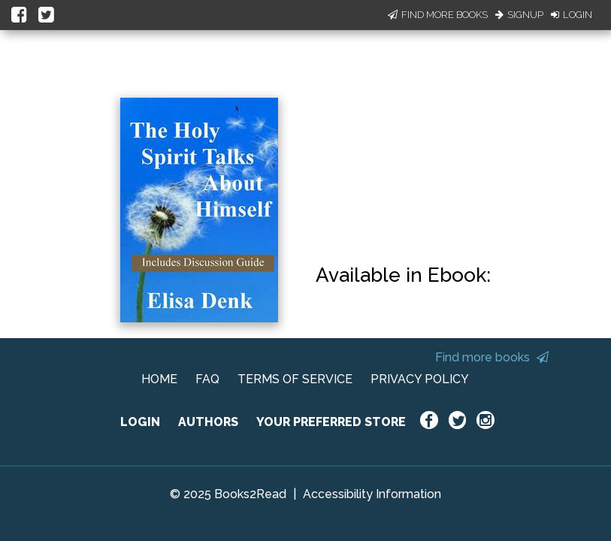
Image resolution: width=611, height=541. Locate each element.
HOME (159, 379)
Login (571, 14)
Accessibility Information (372, 494)
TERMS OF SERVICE (294, 379)
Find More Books (438, 14)
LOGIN (140, 422)
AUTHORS (208, 422)
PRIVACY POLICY (420, 379)
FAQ (207, 379)
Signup (519, 14)
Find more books (492, 357)
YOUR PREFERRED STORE (331, 422)
